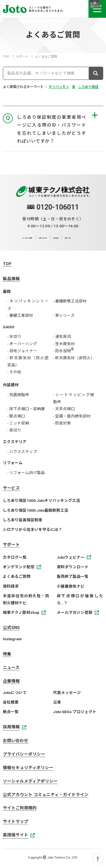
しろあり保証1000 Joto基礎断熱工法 (35, 510)
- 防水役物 (63, 351)
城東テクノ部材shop (21, 612)
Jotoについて (15, 692)
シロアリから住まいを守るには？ (32, 529)
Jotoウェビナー (71, 557)
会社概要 (11, 702)
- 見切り (14, 430)
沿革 (57, 702)
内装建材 (11, 385)
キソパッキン (59, 87)
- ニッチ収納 (18, 423)
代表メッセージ (67, 692)
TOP (6, 57)
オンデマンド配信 (18, 567)
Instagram (12, 639)
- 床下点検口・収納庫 (26, 408)
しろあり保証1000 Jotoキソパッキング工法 (41, 500)
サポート (22, 57)
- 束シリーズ (64, 315)
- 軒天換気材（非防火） (74, 358)
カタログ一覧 (15, 557)
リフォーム (13, 463)
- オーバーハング (22, 344)
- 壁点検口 (16, 416)
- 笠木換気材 (64, 344)
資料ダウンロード (72, 567)
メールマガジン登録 (74, 612)
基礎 (7, 291)
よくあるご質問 (20, 237)
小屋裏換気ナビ (71, 586)
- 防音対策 (62, 423)
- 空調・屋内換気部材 (72, 416)
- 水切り (14, 336)
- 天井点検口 (64, 408)
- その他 (14, 372)
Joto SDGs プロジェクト (74, 711)
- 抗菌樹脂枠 (18, 394)
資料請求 (71, 237)
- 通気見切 (62, 336)
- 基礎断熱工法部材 (70, 301)
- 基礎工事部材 (20, 315)
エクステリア (15, 441)
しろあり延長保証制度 (22, 520)
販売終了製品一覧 (72, 576)
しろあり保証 (88, 87)
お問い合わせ (48, 237)
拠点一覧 (91, 237)
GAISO (8, 327)
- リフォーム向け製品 (26, 472)
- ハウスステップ (22, 451)
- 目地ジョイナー (22, 351)
